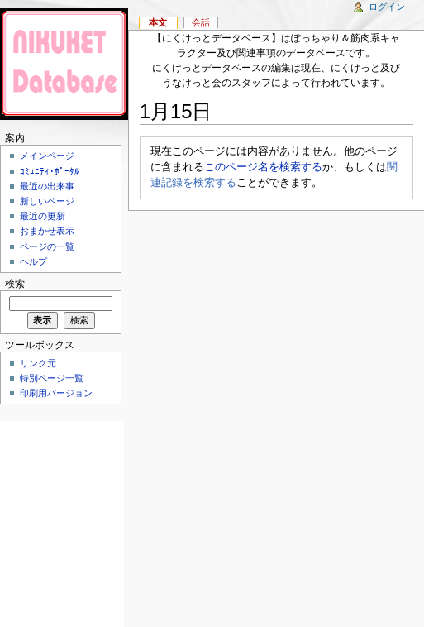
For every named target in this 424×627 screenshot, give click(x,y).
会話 (201, 22)
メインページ (47, 155)
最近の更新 (42, 216)
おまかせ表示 (47, 231)
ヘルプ (33, 261)
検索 (15, 284)
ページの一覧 (47, 246)
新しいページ (47, 201)
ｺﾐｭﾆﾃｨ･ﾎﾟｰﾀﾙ (49, 171)
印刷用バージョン (56, 393)
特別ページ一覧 (51, 378)
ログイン (387, 7)
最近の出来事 (47, 186)
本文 (158, 22)
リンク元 (38, 363)
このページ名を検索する (263, 167)
